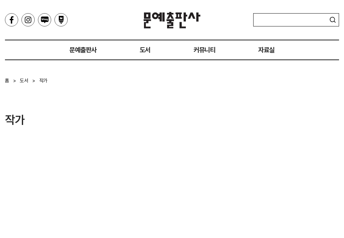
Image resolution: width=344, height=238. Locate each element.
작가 (43, 81)
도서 (145, 50)
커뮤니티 (204, 50)
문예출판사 (172, 20)
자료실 (266, 50)
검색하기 (333, 20)
